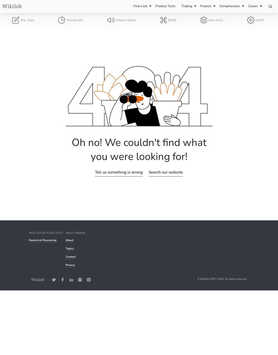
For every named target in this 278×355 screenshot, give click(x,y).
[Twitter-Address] (54, 279)
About (69, 240)
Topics (70, 248)
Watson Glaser (121, 20)
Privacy (70, 265)
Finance (205, 6)
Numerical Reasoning (42, 240)
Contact (71, 257)
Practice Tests (165, 6)
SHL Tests (23, 20)
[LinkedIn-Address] (71, 279)
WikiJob (12, 6)
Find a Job (140, 6)
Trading (186, 6)
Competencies (230, 6)
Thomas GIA (70, 20)
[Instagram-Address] (80, 279)
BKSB (168, 20)
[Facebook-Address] (62, 279)
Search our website (166, 172)
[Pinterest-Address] (88, 279)
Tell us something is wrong (119, 172)
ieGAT (255, 20)
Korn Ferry (211, 20)
